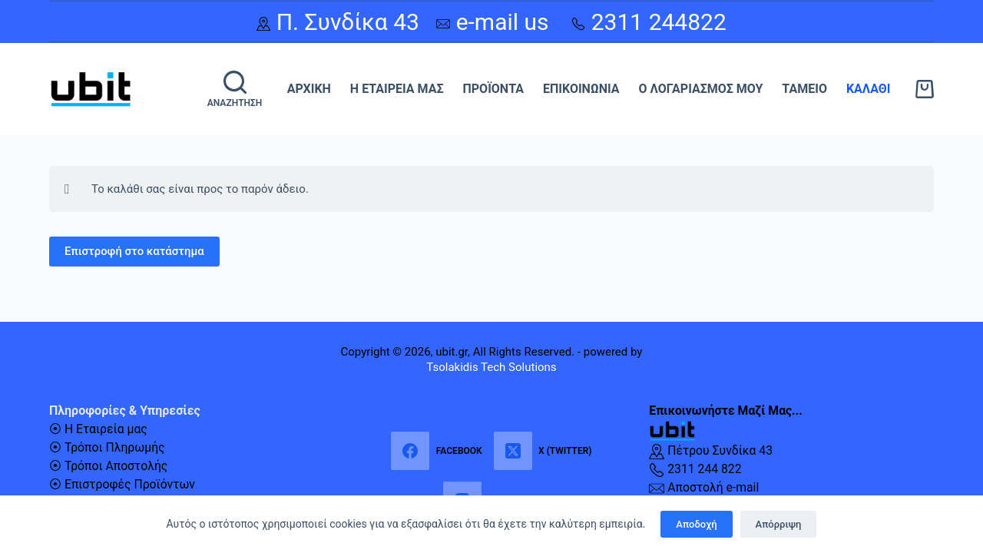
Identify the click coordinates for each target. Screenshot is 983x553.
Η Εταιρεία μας (397, 88)
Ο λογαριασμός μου (701, 88)
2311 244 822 (696, 469)
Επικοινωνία (581, 88)
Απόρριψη (779, 524)
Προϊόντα (493, 88)
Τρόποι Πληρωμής (116, 447)
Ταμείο (804, 88)
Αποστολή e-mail (704, 487)
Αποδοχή (696, 524)
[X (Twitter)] (543, 451)
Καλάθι (868, 88)
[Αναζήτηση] (235, 89)
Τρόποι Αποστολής (117, 466)
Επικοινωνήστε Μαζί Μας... (727, 410)
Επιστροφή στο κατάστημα (135, 252)
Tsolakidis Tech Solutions (491, 367)
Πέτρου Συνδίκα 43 (711, 450)
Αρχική (309, 88)
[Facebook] (436, 451)
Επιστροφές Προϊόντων (131, 484)
